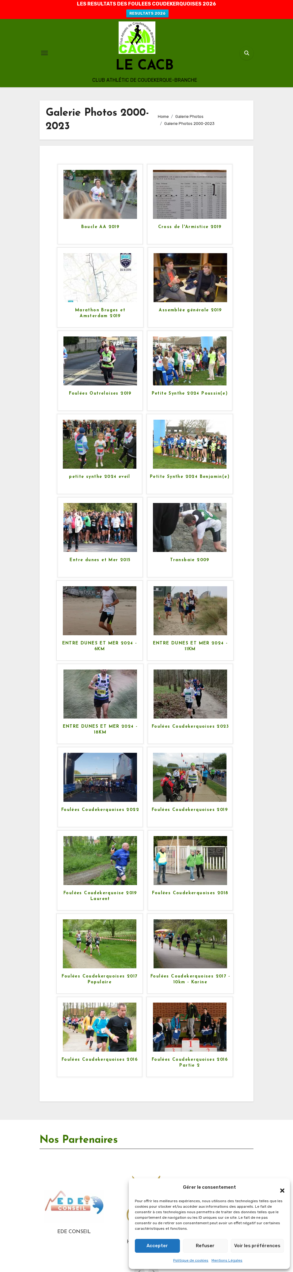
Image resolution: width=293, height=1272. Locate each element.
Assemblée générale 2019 (190, 310)
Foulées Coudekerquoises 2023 (190, 726)
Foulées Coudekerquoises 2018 (190, 893)
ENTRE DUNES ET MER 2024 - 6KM (99, 646)
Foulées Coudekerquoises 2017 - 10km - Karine (190, 979)
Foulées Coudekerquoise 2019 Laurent (100, 896)
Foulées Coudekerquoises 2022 (100, 810)
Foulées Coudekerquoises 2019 (190, 810)
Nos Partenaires (79, 1140)
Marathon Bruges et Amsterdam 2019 (100, 313)
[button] (279, 1187)
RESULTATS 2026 (147, 13)
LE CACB (144, 66)
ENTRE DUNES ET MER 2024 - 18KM (100, 729)
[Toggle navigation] (44, 53)
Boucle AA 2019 (100, 227)
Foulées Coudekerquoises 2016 (100, 1059)
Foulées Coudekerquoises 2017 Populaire (99, 979)
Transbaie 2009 (189, 560)
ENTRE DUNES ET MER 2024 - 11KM (190, 646)
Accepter (157, 1245)
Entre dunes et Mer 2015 (100, 560)
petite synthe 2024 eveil (99, 477)
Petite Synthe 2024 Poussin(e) (190, 393)
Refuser (205, 1245)
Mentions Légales (226, 1260)
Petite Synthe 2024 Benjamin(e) (190, 477)
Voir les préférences (257, 1245)
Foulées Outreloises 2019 (100, 393)
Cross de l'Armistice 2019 (190, 227)
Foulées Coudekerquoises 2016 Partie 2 (190, 1062)
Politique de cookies (190, 1260)
